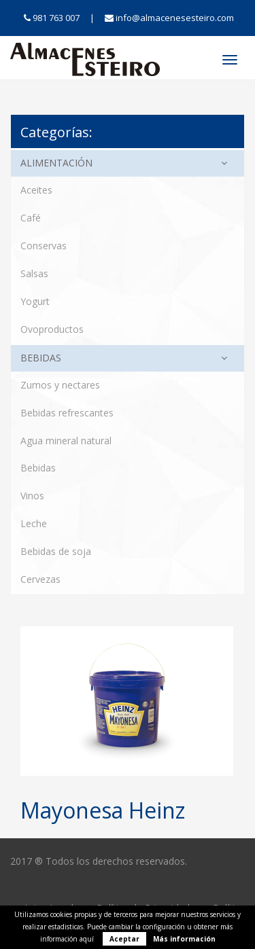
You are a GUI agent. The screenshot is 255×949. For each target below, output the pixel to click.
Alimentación (56, 162)
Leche (33, 523)
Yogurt (35, 301)
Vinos (32, 495)
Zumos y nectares (60, 384)
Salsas (34, 273)
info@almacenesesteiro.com (169, 18)
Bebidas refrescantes (67, 412)
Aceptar (124, 939)
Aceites (36, 189)
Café (30, 217)
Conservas (43, 245)
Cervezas (40, 579)
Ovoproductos (52, 329)
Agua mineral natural (66, 440)
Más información (184, 939)
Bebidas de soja (55, 551)
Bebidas (40, 357)
